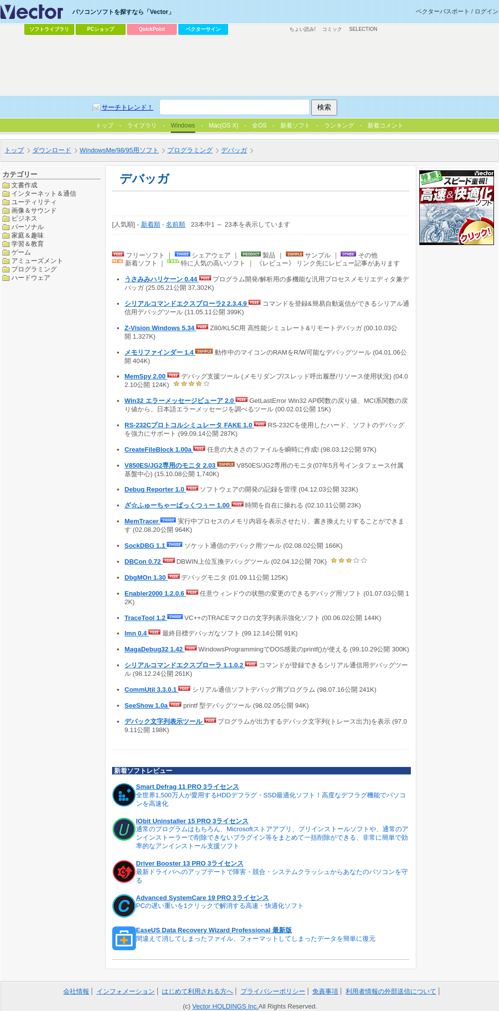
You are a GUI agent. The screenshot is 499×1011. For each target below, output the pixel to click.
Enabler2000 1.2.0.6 (155, 593)
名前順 (175, 224)
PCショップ (100, 29)
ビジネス (24, 218)
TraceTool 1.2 (146, 618)
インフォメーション (126, 991)
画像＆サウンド (34, 210)
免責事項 (325, 991)
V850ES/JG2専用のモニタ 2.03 (171, 465)
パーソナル (27, 227)
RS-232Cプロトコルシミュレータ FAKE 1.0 (189, 425)
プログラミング (190, 150)
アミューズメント (37, 260)
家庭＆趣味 (27, 235)
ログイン (487, 11)
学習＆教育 (27, 244)
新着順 (150, 224)
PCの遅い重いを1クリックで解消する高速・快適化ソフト (220, 905)
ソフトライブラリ (49, 29)
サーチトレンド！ (127, 107)
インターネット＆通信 (43, 193)
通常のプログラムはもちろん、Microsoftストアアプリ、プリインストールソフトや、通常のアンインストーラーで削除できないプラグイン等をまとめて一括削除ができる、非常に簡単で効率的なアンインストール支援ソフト (272, 837)
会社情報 (76, 991)
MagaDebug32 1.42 (155, 649)
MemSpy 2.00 (146, 376)
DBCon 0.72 (144, 561)
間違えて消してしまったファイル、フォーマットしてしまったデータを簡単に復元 (255, 938)
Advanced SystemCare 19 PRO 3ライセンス (202, 897)
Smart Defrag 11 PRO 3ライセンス (187, 786)
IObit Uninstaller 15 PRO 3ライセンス (192, 821)
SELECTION (363, 29)
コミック (332, 29)
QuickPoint (152, 29)
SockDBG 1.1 (146, 545)
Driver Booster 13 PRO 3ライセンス (190, 863)
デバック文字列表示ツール (164, 721)
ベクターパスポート (443, 11)
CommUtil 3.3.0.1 (151, 689)
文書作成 (24, 185)
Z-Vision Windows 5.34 (160, 328)
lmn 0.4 (136, 633)
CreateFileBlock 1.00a (159, 449)
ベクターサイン (203, 29)
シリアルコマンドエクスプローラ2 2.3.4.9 (187, 303)
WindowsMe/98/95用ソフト (119, 150)
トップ (14, 150)
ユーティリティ (34, 202)
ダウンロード (51, 150)
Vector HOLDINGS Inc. (225, 1006)
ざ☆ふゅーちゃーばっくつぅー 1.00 (178, 505)
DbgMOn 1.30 (146, 577)
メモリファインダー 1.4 (160, 352)
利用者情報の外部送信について (391, 991)
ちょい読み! (302, 29)
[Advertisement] (249, 65)
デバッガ (234, 150)
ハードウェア (30, 277)
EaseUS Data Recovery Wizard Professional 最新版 (214, 930)
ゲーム (21, 252)
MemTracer (142, 521)
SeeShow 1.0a (147, 705)
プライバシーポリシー (273, 991)
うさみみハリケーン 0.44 (162, 279)
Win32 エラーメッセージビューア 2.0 (180, 400)
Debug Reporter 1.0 (155, 489)
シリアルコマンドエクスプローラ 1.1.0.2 (185, 665)
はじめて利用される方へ (197, 991)
